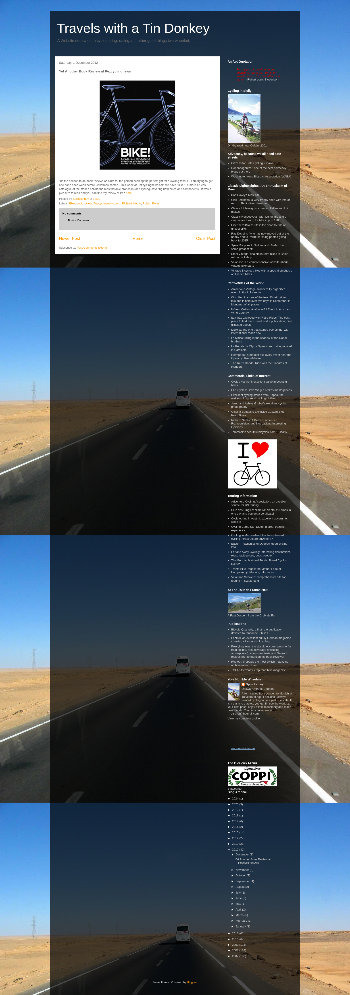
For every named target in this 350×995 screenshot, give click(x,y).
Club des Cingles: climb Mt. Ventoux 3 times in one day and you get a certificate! (261, 511)
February (241, 920)
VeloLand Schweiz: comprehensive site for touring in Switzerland (258, 578)
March (239, 915)
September (242, 881)
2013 (236, 843)
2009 (236, 944)
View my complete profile (244, 718)
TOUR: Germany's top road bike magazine (258, 670)
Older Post (205, 238)
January (241, 926)
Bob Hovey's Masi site (245, 195)
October (241, 875)
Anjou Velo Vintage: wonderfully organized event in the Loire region (258, 290)
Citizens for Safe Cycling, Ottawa (252, 163)
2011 (236, 933)
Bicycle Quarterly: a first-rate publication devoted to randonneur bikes (257, 631)
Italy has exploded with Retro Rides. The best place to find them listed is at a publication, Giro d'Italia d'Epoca (261, 321)
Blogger (192, 982)
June (239, 898)
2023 (236, 804)
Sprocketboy (255, 684)
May (238, 903)
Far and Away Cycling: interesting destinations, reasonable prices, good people (261, 553)
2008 (236, 950)
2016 (236, 826)
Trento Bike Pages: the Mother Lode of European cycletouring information (256, 570)
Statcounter (235, 788)
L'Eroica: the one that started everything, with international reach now (260, 331)
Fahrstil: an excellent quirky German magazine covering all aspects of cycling (261, 639)
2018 (236, 815)
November (242, 869)
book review (84, 203)
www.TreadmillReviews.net (243, 748)
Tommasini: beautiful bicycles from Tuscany (259, 432)
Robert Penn (151, 203)
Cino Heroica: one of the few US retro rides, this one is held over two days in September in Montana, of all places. (260, 301)
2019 (236, 810)
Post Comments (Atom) (92, 247)
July (238, 892)
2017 (236, 821)
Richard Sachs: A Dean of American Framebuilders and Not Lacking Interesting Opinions (258, 423)
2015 (236, 832)
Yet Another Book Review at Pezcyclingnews (253, 861)
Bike (72, 203)
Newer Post (69, 238)
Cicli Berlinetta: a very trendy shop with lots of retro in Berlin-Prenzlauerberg (260, 201)
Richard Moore (131, 203)
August (240, 886)
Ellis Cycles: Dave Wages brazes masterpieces (261, 390)
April (238, 909)
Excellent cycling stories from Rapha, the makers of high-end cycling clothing (257, 396)
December (242, 854)
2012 (236, 849)
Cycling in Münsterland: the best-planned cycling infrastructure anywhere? (257, 537)
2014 (236, 838)
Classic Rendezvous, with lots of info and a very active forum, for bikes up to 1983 (258, 218)
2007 (236, 956)
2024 (236, 798)
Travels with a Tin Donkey (133, 28)
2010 (236, 939)
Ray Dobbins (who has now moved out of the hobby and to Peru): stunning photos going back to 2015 (260, 237)
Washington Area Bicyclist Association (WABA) (261, 176)
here (129, 193)
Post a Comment (79, 220)
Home (138, 238)
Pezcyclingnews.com (106, 203)
